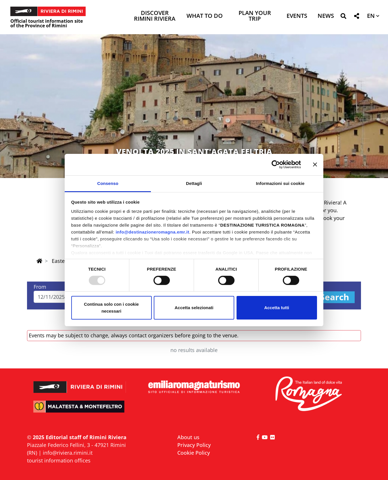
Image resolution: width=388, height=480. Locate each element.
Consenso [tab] (107, 183)
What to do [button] (205, 16)
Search (334, 297)
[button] (343, 17)
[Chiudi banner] (315, 164)
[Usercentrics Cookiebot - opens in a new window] (276, 164)
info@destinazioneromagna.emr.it (152, 231)
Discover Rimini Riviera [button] (154, 16)
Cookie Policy (193, 452)
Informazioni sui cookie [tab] (280, 183)
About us (188, 437)
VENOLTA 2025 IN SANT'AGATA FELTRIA (194, 151)
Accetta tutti (276, 307)
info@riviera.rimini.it (68, 452)
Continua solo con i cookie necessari (111, 307)
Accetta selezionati (193, 307)
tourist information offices (59, 460)
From (40, 286)
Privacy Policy (194, 444)
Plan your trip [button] (255, 16)
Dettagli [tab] (194, 183)
